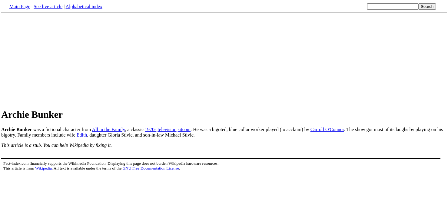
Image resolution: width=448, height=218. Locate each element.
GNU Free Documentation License (150, 168)
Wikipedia (43, 168)
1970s (150, 129)
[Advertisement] (52, 60)
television (167, 129)
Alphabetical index (83, 6)
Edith (82, 134)
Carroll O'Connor (327, 129)
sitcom (184, 129)
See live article (48, 6)
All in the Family (108, 129)
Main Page (19, 6)
